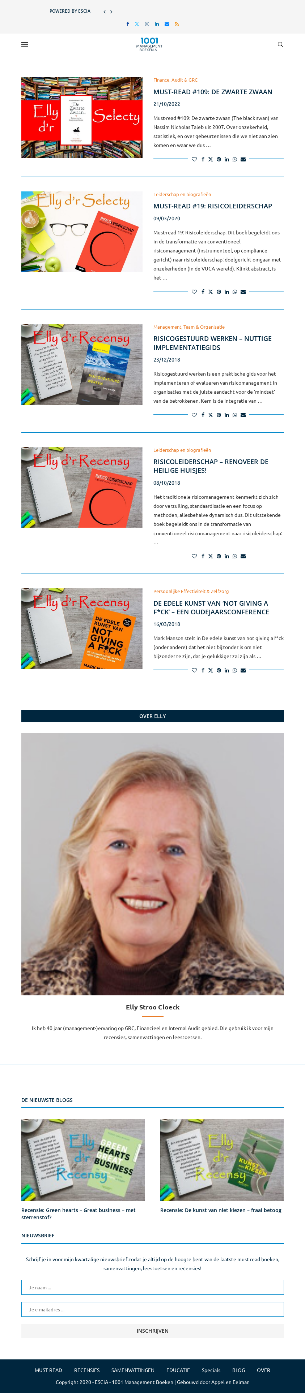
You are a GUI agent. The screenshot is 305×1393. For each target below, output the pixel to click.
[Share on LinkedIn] (227, 159)
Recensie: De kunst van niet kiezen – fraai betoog (220, 1210)
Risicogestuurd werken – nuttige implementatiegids (212, 342)
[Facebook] (127, 24)
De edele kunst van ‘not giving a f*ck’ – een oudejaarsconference (211, 607)
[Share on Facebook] (203, 159)
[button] (104, 11)
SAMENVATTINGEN (132, 1370)
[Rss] (177, 24)
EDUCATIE (178, 1370)
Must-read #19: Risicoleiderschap (212, 206)
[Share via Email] (243, 159)
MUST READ (48, 1370)
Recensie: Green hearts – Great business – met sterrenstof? (78, 1214)
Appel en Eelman (230, 1382)
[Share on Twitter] (210, 159)
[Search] (280, 44)
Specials (211, 1370)
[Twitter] (137, 24)
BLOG (238, 1370)
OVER (263, 1370)
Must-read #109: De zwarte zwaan (212, 91)
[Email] (167, 24)
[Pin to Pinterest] (219, 159)
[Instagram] (147, 24)
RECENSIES (86, 1370)
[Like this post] (194, 159)
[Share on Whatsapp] (235, 159)
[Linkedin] (157, 24)
